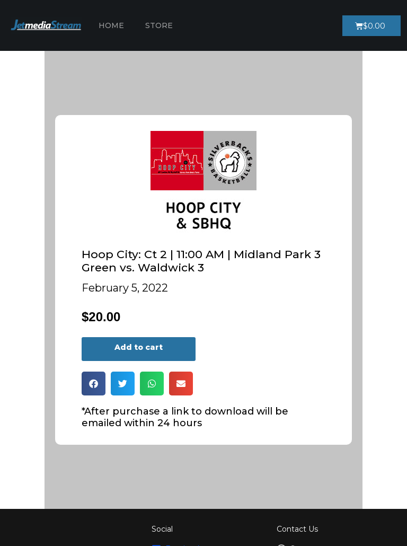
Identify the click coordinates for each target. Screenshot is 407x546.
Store (159, 25)
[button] (93, 383)
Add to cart (138, 347)
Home (111, 25)
